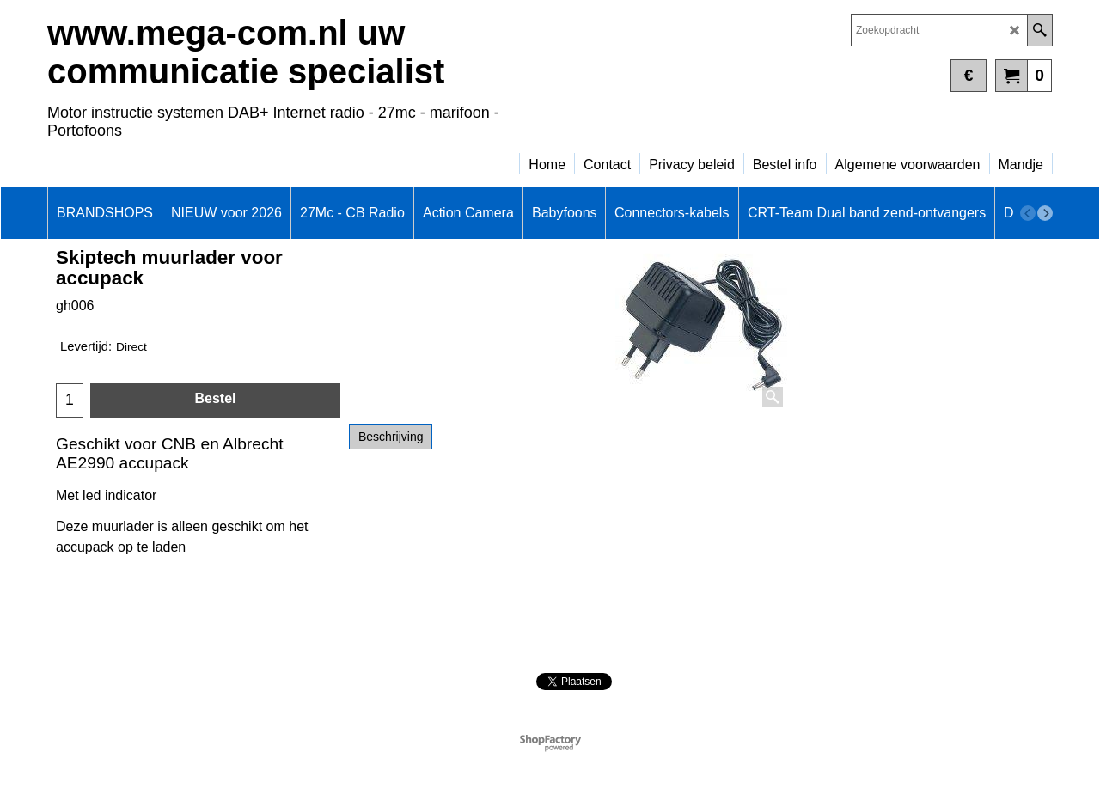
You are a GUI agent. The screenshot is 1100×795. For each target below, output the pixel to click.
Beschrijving (390, 436)
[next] (1045, 213)
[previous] (1028, 213)
